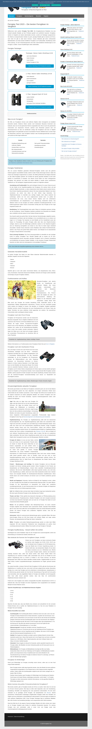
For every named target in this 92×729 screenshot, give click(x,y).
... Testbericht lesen (74, 55)
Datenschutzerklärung (19, 716)
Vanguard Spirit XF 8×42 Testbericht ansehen (39, 107)
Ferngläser (19, 16)
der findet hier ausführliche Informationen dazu (20, 162)
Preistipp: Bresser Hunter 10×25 (67, 123)
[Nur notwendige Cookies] (90, 3)
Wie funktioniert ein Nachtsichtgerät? (70, 138)
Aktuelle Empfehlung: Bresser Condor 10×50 (70, 37)
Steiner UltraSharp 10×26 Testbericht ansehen (39, 86)
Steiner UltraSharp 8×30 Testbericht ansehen (39, 66)
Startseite (11, 16)
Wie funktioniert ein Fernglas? (69, 141)
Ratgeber (46, 16)
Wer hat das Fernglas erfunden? (69, 151)
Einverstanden (35, 5)
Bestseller (38, 16)
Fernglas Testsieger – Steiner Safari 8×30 (70, 24)
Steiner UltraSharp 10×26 (66, 49)
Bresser (49, 692)
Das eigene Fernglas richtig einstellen (70, 148)
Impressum (10, 716)
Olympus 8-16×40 (40, 431)
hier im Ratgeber (50, 344)
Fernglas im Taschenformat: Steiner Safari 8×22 (71, 61)
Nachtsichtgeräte (29, 16)
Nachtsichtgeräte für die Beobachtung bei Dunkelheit (37, 416)
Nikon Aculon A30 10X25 (66, 86)
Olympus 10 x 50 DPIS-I (66, 111)
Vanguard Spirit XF (64, 74)
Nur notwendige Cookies (45, 5)
